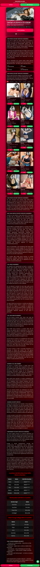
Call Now (10, 4)
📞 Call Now (10, 565)
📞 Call (10, 103)
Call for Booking (20, 30)
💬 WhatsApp (16, 103)
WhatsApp (30, 4)
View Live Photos (20, 34)
